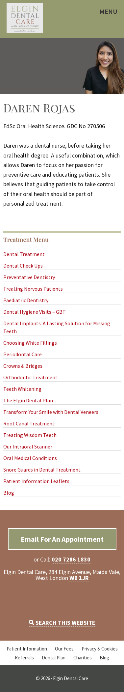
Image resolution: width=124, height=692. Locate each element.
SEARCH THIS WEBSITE (62, 622)
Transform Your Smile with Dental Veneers (50, 412)
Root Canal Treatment (29, 423)
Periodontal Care (22, 354)
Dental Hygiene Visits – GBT (34, 311)
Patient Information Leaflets (36, 481)
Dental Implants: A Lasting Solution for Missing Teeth (56, 327)
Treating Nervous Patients (33, 288)
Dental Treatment (24, 254)
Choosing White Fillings (30, 342)
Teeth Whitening (22, 389)
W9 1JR (79, 578)
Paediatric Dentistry (25, 300)
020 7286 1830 (71, 559)
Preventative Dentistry (29, 277)
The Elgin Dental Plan (28, 400)
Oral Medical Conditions (30, 458)
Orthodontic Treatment (30, 377)
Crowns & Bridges (22, 365)
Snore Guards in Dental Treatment (42, 469)
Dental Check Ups (23, 265)
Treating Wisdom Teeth (30, 435)
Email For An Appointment (62, 539)
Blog (8, 492)
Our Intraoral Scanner (27, 446)
